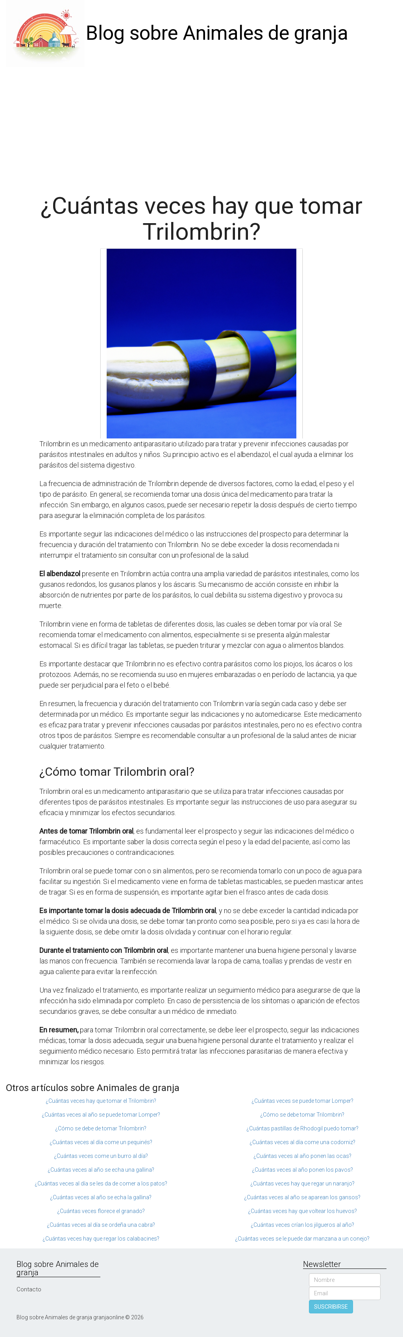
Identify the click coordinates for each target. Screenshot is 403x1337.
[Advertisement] (201, 126)
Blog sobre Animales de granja (217, 33)
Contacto (29, 1289)
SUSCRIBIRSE (331, 1307)
